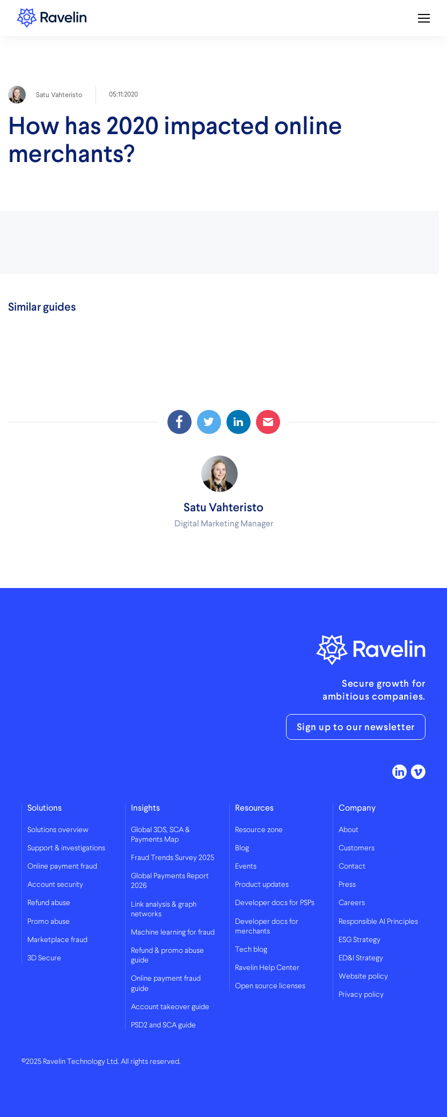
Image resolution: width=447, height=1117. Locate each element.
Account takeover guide (170, 1007)
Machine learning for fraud (173, 932)
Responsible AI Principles (378, 921)
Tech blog (251, 949)
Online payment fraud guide (166, 983)
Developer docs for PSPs (274, 903)
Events (246, 866)
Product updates (262, 884)
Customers (357, 848)
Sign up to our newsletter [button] (356, 727)
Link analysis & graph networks (163, 909)
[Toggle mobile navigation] (424, 18)
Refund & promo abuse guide (167, 955)
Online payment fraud (62, 866)
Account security (55, 884)
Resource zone (259, 830)
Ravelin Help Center (267, 968)
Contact (352, 866)
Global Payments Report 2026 (170, 881)
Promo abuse (48, 921)
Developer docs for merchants (266, 926)
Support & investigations (66, 848)
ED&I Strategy (361, 958)
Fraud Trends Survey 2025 (172, 858)
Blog (242, 848)
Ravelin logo (51, 18)
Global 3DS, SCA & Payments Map (160, 834)
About (348, 830)
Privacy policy (361, 994)
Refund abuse (48, 903)
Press (347, 884)
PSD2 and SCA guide (163, 1025)
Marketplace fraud (57, 940)
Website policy (363, 976)
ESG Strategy (359, 940)
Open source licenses (270, 986)
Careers (352, 903)
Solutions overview (58, 830)
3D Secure (44, 958)
